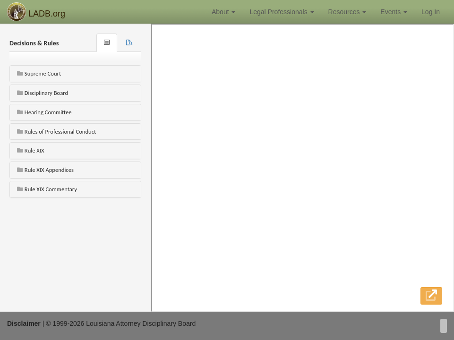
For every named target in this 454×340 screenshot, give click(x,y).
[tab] (129, 43)
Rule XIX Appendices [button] (45, 169)
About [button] (223, 12)
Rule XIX (30, 150)
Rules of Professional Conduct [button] (56, 131)
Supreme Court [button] (39, 73)
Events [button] (393, 12)
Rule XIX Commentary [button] (47, 189)
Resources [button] (347, 12)
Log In (430, 12)
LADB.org (36, 11)
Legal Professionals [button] (281, 12)
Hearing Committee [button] (44, 112)
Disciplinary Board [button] (42, 92)
